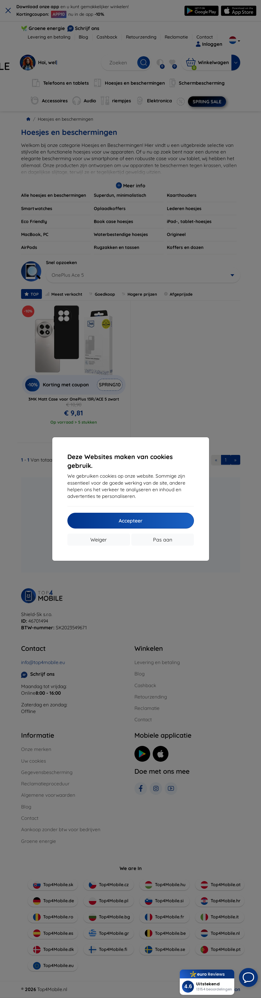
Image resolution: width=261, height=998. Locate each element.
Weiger (98, 539)
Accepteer (131, 520)
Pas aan (162, 539)
